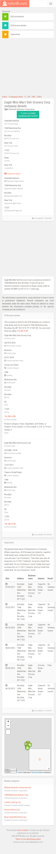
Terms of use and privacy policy (28, 839)
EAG (33, 96)
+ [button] (8, 722)
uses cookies (22, 830)
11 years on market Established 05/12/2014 (28, 114)
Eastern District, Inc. (12, 809)
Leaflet (19, 772)
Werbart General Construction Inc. (18, 787)
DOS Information (17, 16)
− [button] (8, 726)
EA (29, 96)
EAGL (39, 96)
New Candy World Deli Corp (15, 817)
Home (4, 96)
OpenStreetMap (37, 772)
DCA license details (18, 25)
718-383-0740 (22, 331)
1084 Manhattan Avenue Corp (16, 795)
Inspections (15, 34)
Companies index (16, 96)
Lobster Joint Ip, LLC (12, 802)
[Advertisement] (26, 66)
